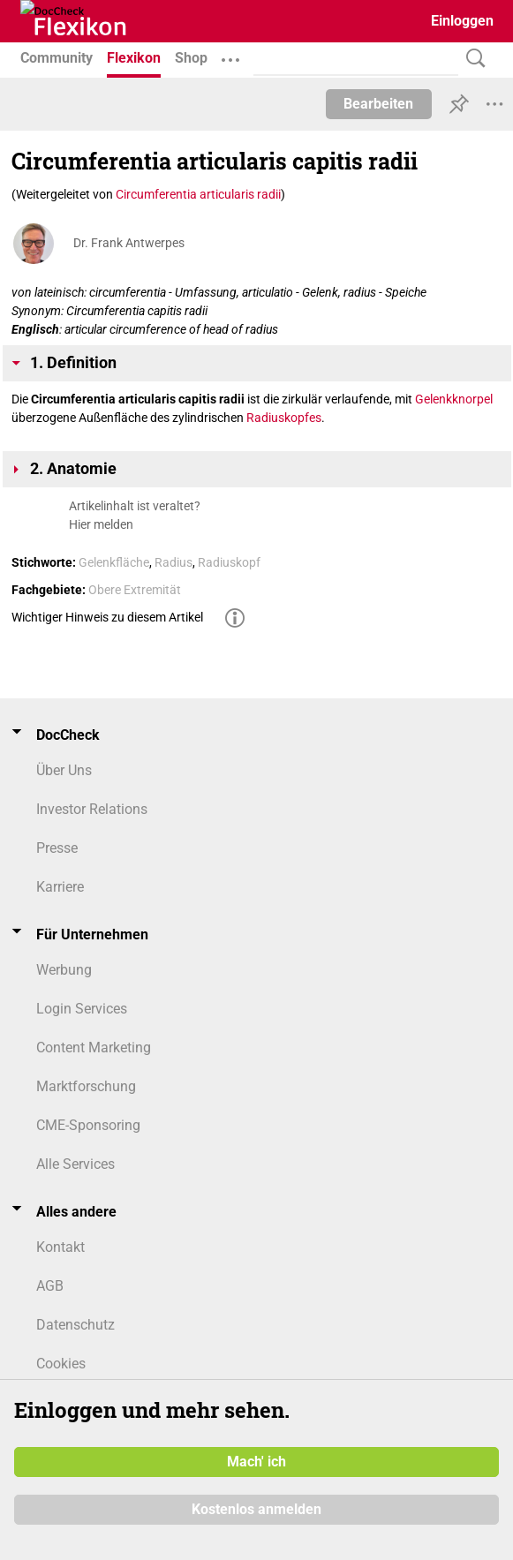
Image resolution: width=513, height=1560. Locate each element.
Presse (57, 848)
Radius (173, 562)
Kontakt (60, 1247)
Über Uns (64, 770)
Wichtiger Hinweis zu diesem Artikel (107, 617)
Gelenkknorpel (454, 399)
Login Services (81, 1008)
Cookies (61, 1363)
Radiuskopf (229, 562)
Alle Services (75, 1164)
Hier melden (101, 524)
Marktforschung (86, 1086)
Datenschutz (75, 1324)
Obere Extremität (134, 590)
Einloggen (462, 20)
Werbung (64, 969)
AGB (50, 1285)
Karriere (60, 886)
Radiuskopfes (283, 418)
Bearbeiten (378, 103)
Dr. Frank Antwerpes (129, 243)
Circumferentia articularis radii (198, 194)
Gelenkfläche (114, 562)
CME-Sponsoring (88, 1125)
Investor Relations (91, 809)
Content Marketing (93, 1047)
